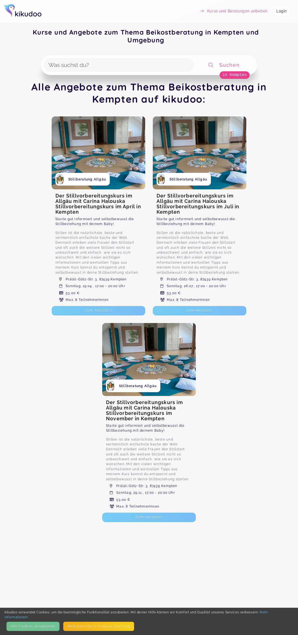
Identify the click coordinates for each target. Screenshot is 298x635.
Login (281, 11)
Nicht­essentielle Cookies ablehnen (98, 626)
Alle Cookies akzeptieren (33, 626)
